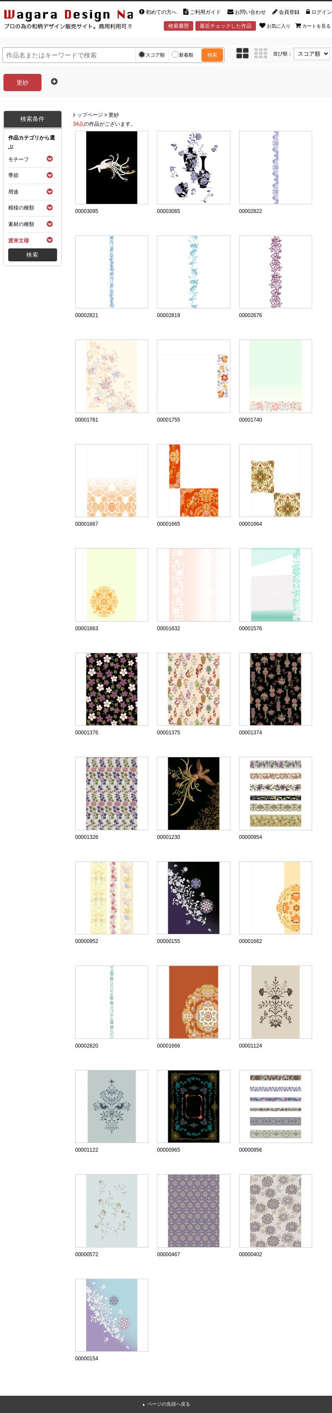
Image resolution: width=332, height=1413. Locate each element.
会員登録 (286, 12)
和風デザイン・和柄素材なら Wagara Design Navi (66, 18)
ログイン (319, 12)
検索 (212, 54)
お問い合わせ (246, 12)
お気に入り (274, 25)
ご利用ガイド (202, 12)
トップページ (87, 115)
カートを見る (313, 25)
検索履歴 (178, 26)
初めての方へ (158, 12)
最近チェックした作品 (226, 26)
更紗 (114, 115)
